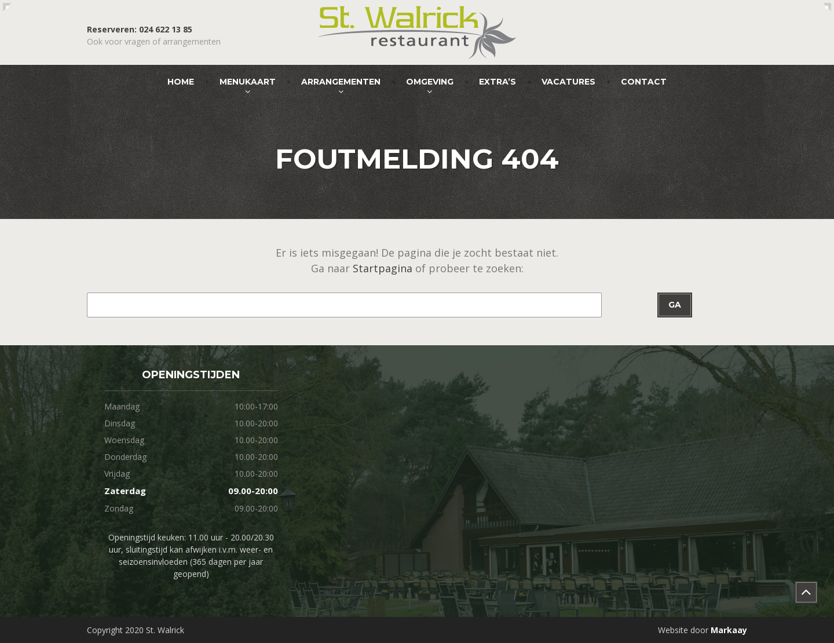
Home (180, 81)
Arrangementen (341, 81)
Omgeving (429, 81)
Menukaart (248, 81)
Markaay (729, 629)
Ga (674, 304)
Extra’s (497, 81)
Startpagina (382, 268)
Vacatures (568, 81)
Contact (644, 81)
